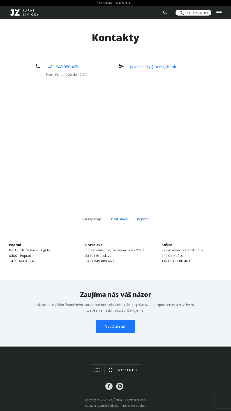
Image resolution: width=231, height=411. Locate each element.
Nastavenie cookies (134, 406)
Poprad (143, 219)
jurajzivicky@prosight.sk (153, 66)
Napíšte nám (115, 326)
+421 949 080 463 (62, 66)
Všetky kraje (92, 219)
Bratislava (119, 219)
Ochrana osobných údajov (101, 406)
